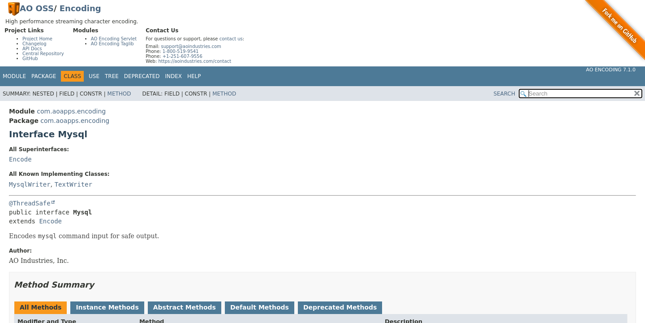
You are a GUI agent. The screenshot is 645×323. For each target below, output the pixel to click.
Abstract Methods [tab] (184, 307)
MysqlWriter (30, 184)
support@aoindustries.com (191, 46)
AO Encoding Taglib (112, 43)
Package (43, 76)
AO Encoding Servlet (114, 38)
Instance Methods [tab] (107, 307)
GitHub (30, 58)
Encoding (80, 8)
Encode (20, 159)
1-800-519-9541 (181, 51)
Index (173, 76)
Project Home (37, 38)
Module (14, 76)
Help (194, 76)
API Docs (32, 48)
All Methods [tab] (40, 307)
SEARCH (505, 94)
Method (119, 94)
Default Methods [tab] (259, 307)
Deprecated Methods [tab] (340, 307)
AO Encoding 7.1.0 (611, 70)
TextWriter (73, 184)
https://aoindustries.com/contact (194, 61)
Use (94, 76)
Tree (112, 76)
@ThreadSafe (30, 203)
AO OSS (37, 8)
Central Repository (43, 53)
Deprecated (142, 76)
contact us (231, 38)
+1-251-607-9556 (182, 56)
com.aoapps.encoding (71, 111)
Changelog (34, 43)
